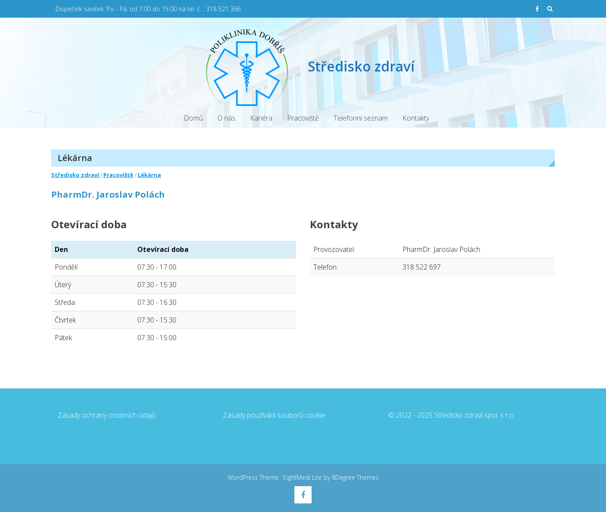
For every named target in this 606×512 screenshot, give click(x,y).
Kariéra (261, 118)
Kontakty (415, 118)
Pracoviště (303, 118)
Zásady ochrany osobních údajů (106, 415)
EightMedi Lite (303, 477)
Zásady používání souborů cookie (274, 415)
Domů (193, 118)
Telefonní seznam (361, 118)
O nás (226, 118)
